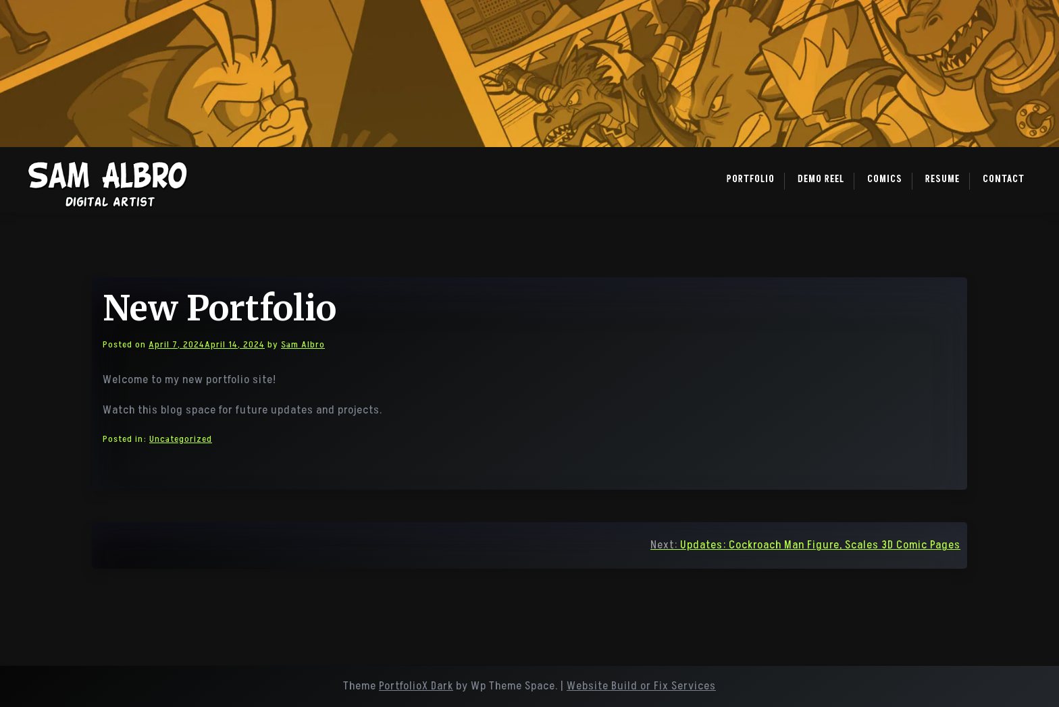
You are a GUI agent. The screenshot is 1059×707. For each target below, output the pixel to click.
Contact (1004, 179)
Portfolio (751, 179)
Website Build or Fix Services (641, 686)
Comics (884, 179)
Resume (942, 179)
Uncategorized (180, 438)
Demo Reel (821, 179)
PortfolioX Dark (416, 686)
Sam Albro (303, 344)
